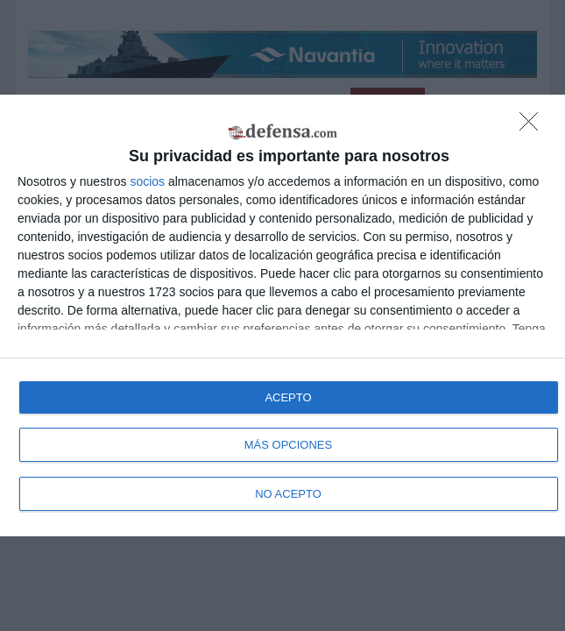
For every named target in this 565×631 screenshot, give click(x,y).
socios (147, 181)
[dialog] (282, 315)
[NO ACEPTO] (533, 126)
